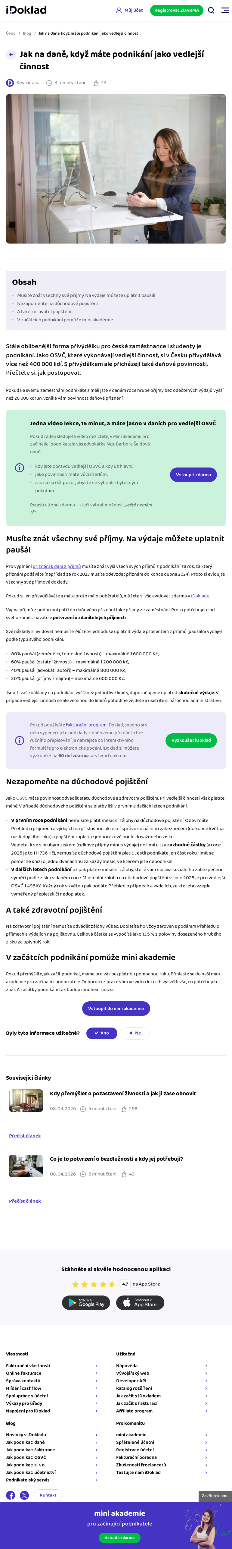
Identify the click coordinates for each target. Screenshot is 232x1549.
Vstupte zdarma (120, 1538)
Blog (27, 33)
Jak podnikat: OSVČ (26, 1457)
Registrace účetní (135, 1450)
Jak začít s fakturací (136, 1403)
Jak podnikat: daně (25, 1442)
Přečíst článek (25, 1136)
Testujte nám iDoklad (138, 1472)
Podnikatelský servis (28, 1480)
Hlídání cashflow (23, 1388)
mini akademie (131, 1435)
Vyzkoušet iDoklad (191, 740)
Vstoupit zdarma (193, 475)
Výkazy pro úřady (24, 1403)
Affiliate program (134, 1411)
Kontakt (48, 1495)
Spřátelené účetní (135, 1442)
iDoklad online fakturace (26, 10)
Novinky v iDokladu (26, 1435)
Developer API (131, 1381)
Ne (138, 1033)
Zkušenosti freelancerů (141, 1465)
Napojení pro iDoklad (28, 1411)
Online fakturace (24, 1373)
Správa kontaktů (23, 1381)
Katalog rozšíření (134, 1388)
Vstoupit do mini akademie (116, 1008)
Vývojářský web (132, 1373)
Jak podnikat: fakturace (30, 1450)
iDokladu (200, 596)
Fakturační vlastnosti (28, 1366)
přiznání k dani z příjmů (57, 566)
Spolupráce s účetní (27, 1396)
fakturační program (86, 725)
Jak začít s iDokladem (138, 1396)
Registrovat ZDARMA (176, 10)
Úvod (11, 33)
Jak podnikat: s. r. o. (25, 1465)
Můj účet (133, 10)
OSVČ (21, 798)
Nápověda (127, 1366)
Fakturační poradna (136, 1457)
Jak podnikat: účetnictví (31, 1472)
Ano (105, 1033)
